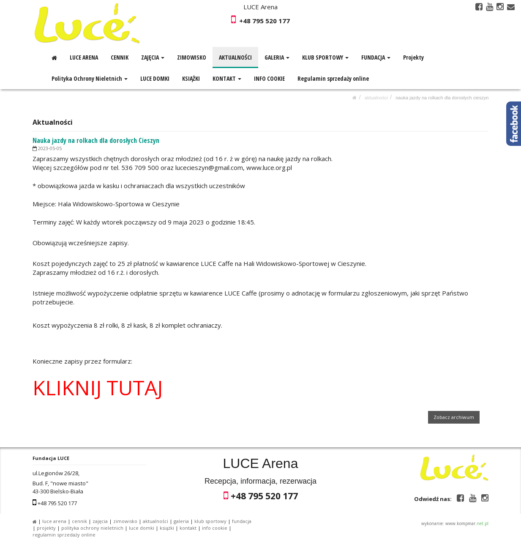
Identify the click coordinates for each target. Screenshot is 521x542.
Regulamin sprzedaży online (333, 78)
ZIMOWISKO (191, 57)
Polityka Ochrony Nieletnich (90, 78)
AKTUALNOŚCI (235, 57)
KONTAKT (227, 78)
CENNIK (119, 57)
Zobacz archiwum (454, 417)
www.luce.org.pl (269, 167)
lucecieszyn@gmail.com (209, 167)
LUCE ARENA (84, 57)
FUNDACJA (375, 57)
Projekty (413, 57)
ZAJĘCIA (152, 57)
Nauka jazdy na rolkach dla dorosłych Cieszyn (442, 97)
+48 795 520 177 (264, 20)
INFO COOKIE (269, 78)
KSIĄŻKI (191, 78)
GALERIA (277, 57)
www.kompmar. (466, 523)
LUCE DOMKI (154, 78)
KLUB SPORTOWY (325, 57)
